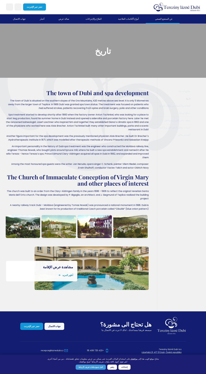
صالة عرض (63, 19)
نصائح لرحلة (186, 113)
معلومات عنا (191, 91)
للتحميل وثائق (186, 135)
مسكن (190, 19)
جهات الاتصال (19, 19)
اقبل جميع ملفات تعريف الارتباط (90, 367)
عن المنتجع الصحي (164, 19)
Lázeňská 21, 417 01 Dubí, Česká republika (161, 352)
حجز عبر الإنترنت (34, 7)
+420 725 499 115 (95, 350)
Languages (9, 7)
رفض (112, 367)
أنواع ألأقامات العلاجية (128, 19)
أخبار (42, 19)
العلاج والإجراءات (94, 19)
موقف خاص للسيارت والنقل (179, 120)
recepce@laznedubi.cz (52, 350)
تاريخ (195, 98)
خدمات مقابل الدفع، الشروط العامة (175, 127)
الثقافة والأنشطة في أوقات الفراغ (176, 105)
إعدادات (124, 367)
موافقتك (134, 358)
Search (18, 7)
